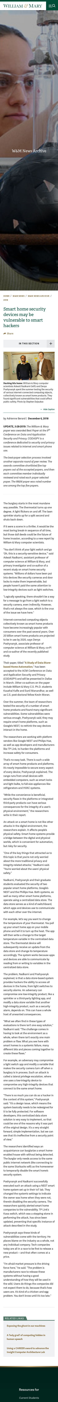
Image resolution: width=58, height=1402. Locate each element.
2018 (5, 300)
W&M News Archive (29, 151)
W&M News (19, 296)
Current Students (29, 1398)
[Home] (22, 6)
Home (6, 296)
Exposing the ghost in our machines (26, 1325)
